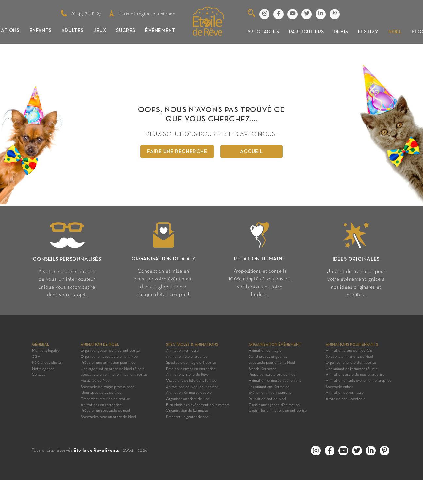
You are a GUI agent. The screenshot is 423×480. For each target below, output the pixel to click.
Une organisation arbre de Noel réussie (112, 369)
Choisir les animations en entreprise (278, 410)
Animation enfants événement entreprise (358, 380)
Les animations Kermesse (269, 387)
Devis (341, 32)
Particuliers (306, 32)
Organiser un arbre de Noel (188, 399)
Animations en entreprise (101, 404)
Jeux (99, 30)
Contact (38, 374)
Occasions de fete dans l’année (191, 380)
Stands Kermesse (262, 369)
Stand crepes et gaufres (268, 356)
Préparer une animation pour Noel (108, 362)
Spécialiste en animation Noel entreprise (114, 374)
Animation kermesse (182, 350)
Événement (160, 30)
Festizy (368, 32)
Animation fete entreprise (186, 356)
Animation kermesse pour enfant (275, 380)
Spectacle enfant (339, 387)
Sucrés (125, 30)
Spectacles (263, 32)
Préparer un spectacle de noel (105, 410)
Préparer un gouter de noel (188, 417)
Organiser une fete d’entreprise (351, 362)
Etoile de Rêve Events (96, 450)
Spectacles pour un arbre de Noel (108, 417)
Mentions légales (45, 350)
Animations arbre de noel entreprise (355, 374)
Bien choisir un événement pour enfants (198, 404)
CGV (36, 356)
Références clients (47, 362)
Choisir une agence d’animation (274, 404)
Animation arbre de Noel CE (349, 350)
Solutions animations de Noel (349, 356)
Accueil (251, 151)
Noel (395, 32)
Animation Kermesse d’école (189, 392)
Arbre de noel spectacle (345, 399)
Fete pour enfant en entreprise (191, 369)
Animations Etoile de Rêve (187, 374)
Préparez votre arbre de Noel (272, 374)
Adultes (72, 30)
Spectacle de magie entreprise (191, 362)
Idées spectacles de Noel (101, 392)
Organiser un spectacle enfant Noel (109, 356)
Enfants (40, 30)
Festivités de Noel (95, 380)
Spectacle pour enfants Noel (272, 362)
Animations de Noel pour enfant (192, 387)
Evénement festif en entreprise (105, 399)
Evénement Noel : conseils (270, 392)
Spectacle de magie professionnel (108, 387)
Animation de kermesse (345, 392)
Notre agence (43, 369)
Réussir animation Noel (267, 399)
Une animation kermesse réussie (352, 369)
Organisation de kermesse (187, 410)
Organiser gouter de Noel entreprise (110, 350)
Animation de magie (265, 350)
